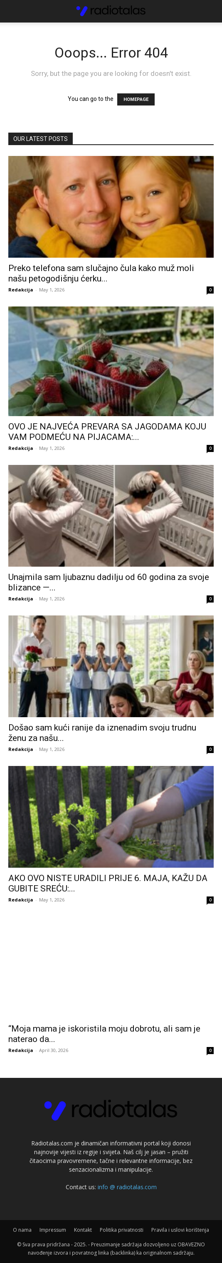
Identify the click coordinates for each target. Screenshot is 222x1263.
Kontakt (83, 1229)
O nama (22, 1229)
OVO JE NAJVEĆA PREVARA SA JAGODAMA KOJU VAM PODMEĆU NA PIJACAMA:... (107, 432)
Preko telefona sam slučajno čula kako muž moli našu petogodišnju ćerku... (101, 273)
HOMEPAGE (135, 99)
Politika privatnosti (121, 1229)
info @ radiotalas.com (127, 1187)
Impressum (52, 1229)
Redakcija (20, 289)
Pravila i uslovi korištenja (180, 1229)
